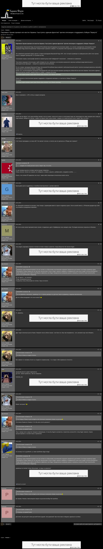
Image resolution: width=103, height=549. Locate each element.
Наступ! (8, 37)
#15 (100, 369)
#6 (100, 183)
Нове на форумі (12, 20)
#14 (100, 349)
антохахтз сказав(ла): (22, 163)
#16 (100, 394)
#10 (100, 263)
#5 (100, 160)
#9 (100, 244)
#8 (100, 224)
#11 (100, 288)
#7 (100, 202)
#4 (100, 138)
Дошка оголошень (26, 20)
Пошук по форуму (15, 23)
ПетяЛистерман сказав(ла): (23, 352)
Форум (4, 20)
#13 (100, 330)
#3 (100, 113)
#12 (100, 310)
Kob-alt (4, 34)
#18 (100, 441)
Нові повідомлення (5, 23)
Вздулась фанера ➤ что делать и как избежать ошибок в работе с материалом (24, 27)
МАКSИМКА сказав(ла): (22, 266)
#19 (100, 488)
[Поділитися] (99, 41)
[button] (18, 20)
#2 (100, 92)
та (22, 484)
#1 (100, 40)
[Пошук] (98, 20)
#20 (100, 506)
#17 (100, 413)
